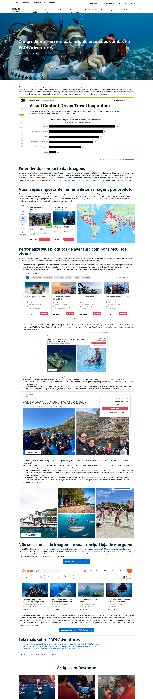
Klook (109, 618)
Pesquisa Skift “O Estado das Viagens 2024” (38, 654)
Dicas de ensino (35, 11)
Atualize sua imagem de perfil (76, 561)
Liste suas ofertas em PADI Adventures (76, 630)
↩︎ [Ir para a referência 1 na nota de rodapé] (55, 654)
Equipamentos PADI (39, 2)
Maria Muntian (24, 53)
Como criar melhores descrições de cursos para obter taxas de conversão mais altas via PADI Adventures (61, 644)
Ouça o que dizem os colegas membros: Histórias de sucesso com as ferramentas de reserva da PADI (59, 646)
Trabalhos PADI (93, 3)
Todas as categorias (108, 10)
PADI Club (52, 2)
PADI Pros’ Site (123, 3)
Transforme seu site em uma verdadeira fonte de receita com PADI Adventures (52, 649)
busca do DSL (71, 551)
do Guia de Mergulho (94, 551)
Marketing (61, 10)
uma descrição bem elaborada (76, 180)
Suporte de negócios (49, 11)
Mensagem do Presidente (75, 11)
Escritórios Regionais (92, 10)
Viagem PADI (26, 2)
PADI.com (16, 2)
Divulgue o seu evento (108, 3)
